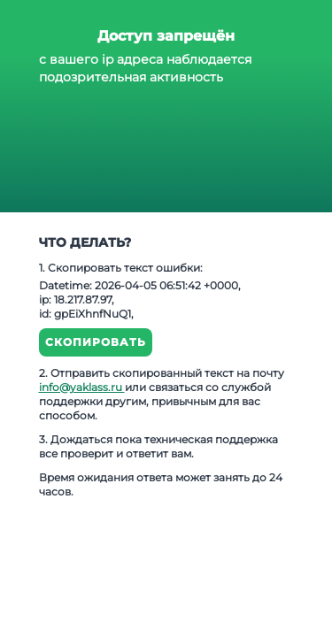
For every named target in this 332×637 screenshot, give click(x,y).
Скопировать (95, 342)
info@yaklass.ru (82, 387)
